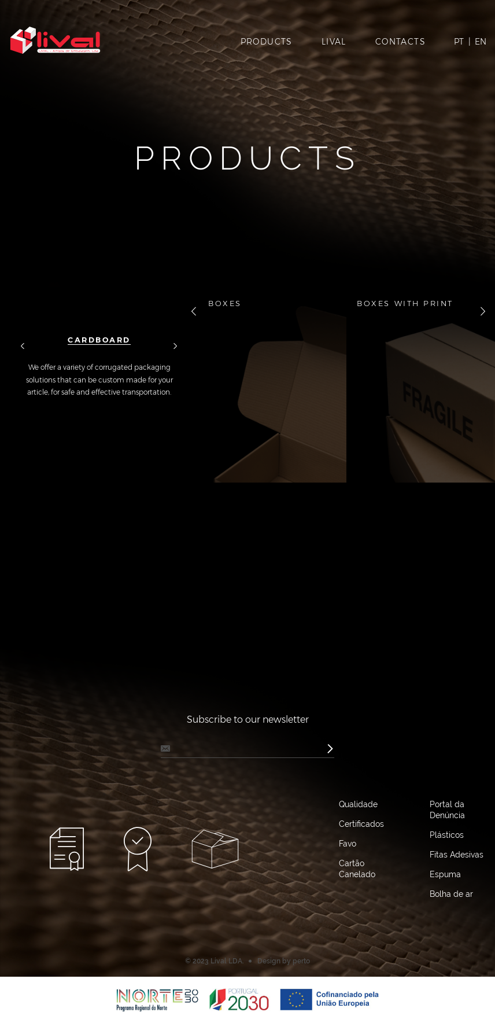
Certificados (361, 824)
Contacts (400, 41)
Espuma (445, 874)
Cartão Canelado (357, 869)
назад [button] (22, 347)
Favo (347, 843)
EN (480, 41)
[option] (99, 343)
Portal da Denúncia (447, 810)
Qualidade (358, 804)
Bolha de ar (451, 894)
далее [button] (175, 347)
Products (267, 41)
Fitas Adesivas (456, 854)
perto (301, 961)
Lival (334, 41)
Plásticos (447, 835)
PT (459, 41)
